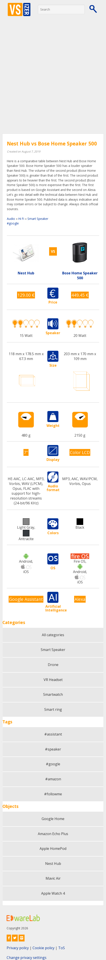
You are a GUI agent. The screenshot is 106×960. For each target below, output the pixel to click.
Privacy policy (18, 947)
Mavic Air (53, 878)
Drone (53, 664)
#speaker (53, 749)
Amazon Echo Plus (53, 833)
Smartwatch (53, 694)
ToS (61, 947)
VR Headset (53, 679)
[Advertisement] (53, 78)
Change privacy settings (26, 957)
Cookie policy (43, 947)
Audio (11, 219)
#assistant (53, 734)
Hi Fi (21, 219)
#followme (53, 794)
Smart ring (53, 709)
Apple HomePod (53, 848)
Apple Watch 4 (53, 893)
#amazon (53, 779)
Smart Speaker (37, 219)
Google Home (53, 818)
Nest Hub (53, 863)
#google (13, 223)
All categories (53, 634)
